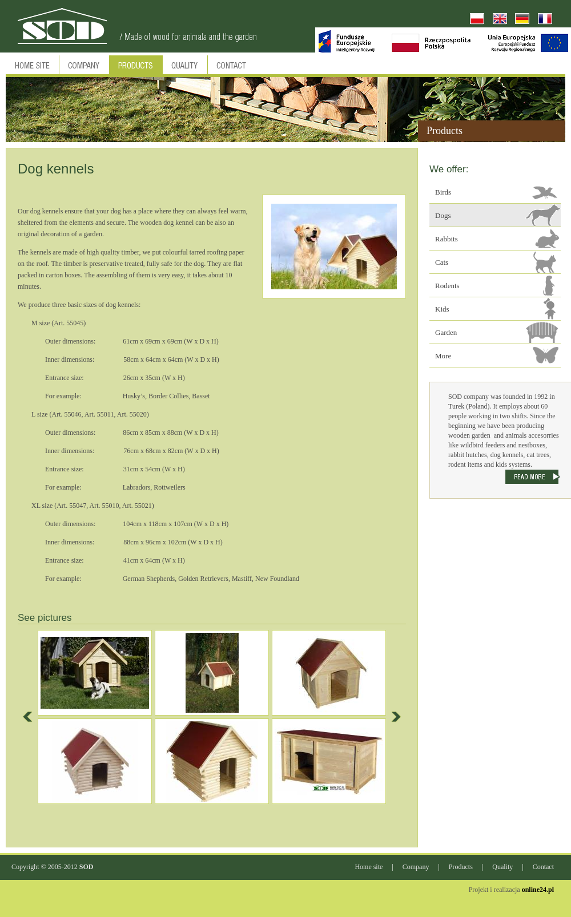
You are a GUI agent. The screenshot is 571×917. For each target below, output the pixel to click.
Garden (446, 332)
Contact (543, 867)
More (443, 356)
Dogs (443, 215)
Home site (369, 867)
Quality (502, 867)
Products (461, 867)
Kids (442, 309)
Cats (441, 262)
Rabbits (446, 239)
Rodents (447, 285)
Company (416, 867)
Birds (443, 192)
